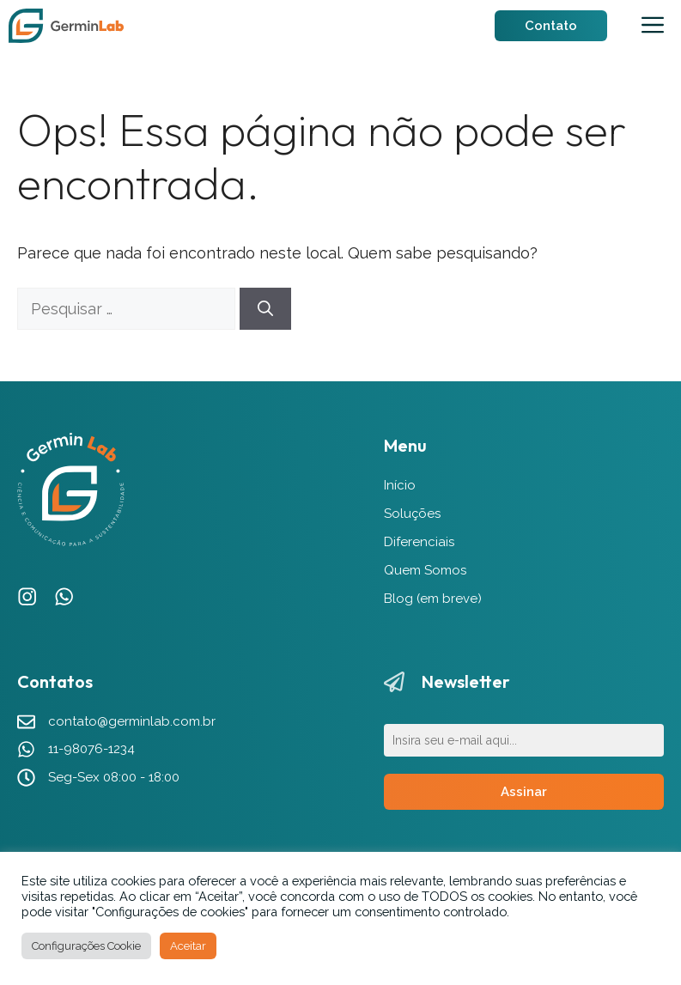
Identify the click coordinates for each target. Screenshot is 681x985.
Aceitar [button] (188, 945)
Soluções (412, 513)
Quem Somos (425, 570)
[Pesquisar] (265, 309)
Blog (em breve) (433, 598)
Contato (551, 25)
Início (400, 485)
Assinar (524, 792)
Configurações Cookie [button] (86, 945)
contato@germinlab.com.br (132, 721)
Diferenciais (419, 542)
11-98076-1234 (91, 749)
